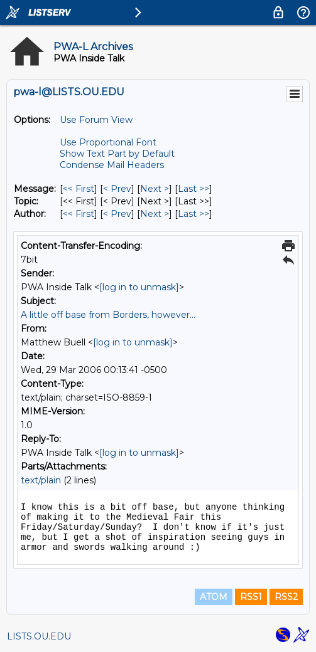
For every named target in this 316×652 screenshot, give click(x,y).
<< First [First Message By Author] (78, 213)
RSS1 (251, 596)
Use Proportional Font (108, 142)
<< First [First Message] (78, 188)
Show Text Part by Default (117, 153)
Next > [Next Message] (154, 188)
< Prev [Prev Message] (117, 188)
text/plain (41, 480)
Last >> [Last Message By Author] (193, 213)
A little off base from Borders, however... (108, 314)
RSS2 (286, 596)
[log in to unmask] (139, 287)
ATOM (213, 596)
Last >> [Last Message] (193, 188)
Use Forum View (96, 119)
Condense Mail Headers (112, 165)
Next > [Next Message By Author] (154, 213)
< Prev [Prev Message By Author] (117, 213)
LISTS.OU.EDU (39, 636)
